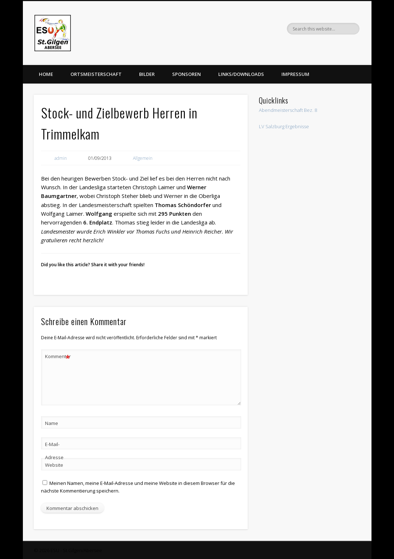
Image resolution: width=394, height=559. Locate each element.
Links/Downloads (241, 74)
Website (54, 465)
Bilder (147, 74)
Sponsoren (186, 74)
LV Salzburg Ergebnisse (284, 126)
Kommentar (57, 356)
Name (51, 423)
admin (60, 158)
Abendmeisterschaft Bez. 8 (288, 110)
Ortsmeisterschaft (96, 74)
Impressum (295, 74)
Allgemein (143, 158)
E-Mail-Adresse (54, 451)
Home (46, 74)
